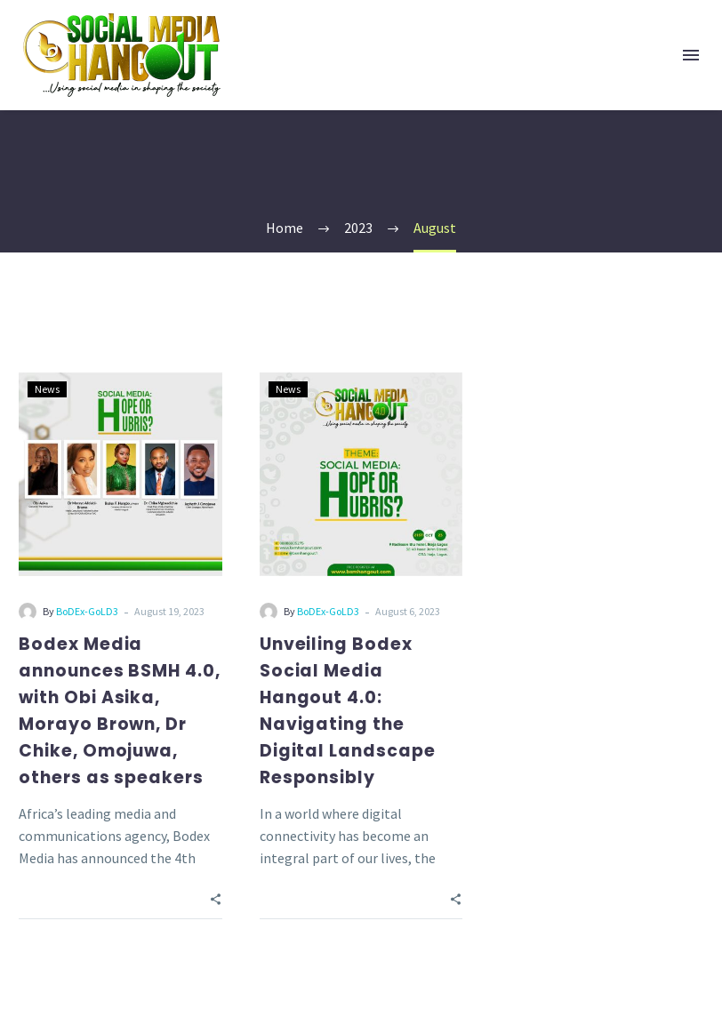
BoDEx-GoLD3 (87, 611)
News (47, 389)
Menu (691, 55)
